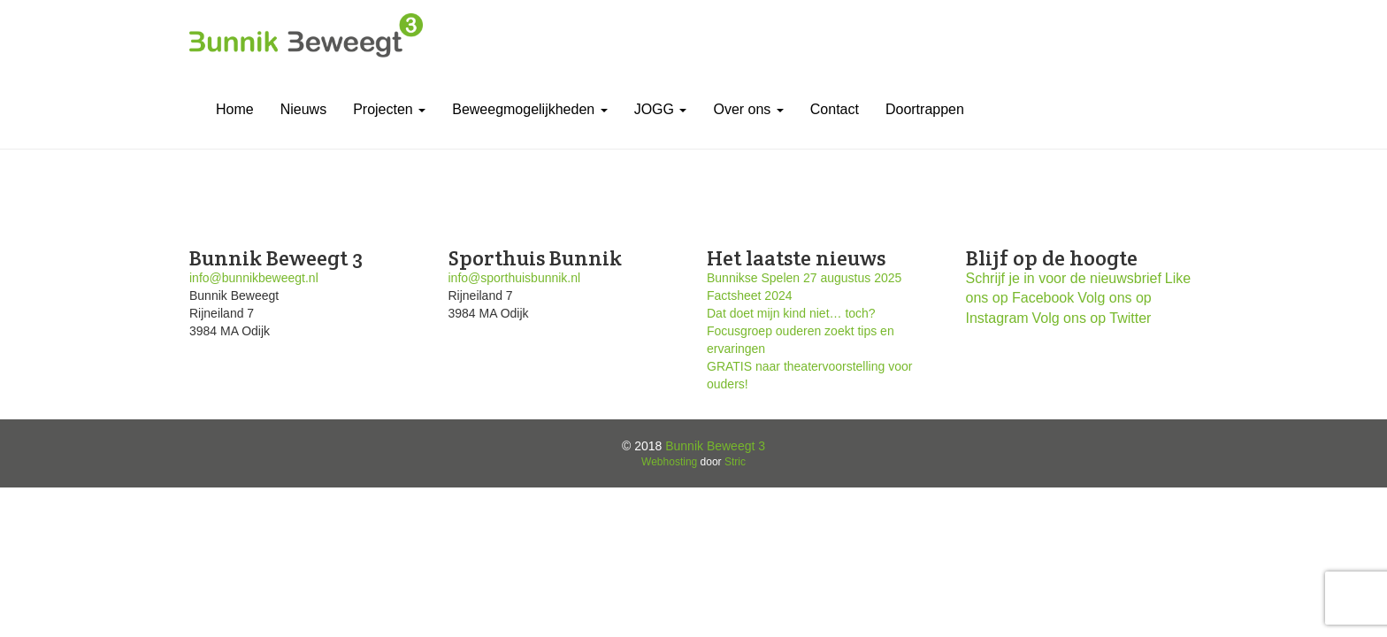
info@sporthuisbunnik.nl (514, 278)
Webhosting (669, 462)
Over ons (748, 109)
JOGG (660, 109)
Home (235, 109)
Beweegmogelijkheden (529, 109)
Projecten (389, 109)
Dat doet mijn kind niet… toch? (791, 313)
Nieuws (303, 109)
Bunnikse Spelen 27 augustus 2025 (804, 278)
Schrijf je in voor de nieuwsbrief (1063, 278)
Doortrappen (924, 109)
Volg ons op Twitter (1092, 318)
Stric (735, 462)
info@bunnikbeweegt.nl (253, 278)
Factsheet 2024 (750, 295)
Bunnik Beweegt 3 (715, 446)
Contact (834, 109)
